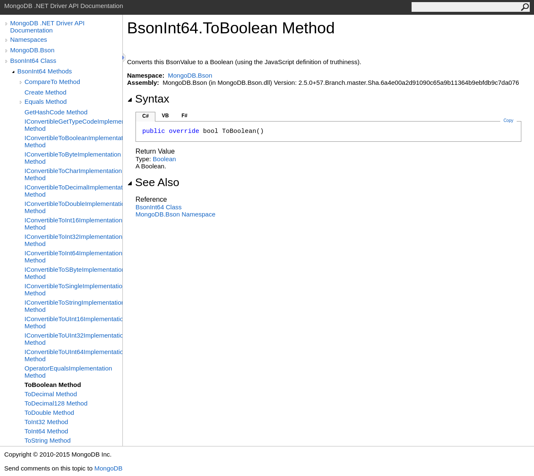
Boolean (164, 158)
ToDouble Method (49, 412)
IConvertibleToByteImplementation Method (72, 158)
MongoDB (108, 468)
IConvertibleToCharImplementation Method (73, 174)
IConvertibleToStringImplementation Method (73, 306)
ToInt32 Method (46, 421)
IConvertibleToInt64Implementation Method (73, 256)
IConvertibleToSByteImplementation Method (73, 273)
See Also (153, 182)
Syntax (148, 98)
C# (145, 116)
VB (165, 116)
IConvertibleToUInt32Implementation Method (73, 339)
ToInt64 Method (46, 431)
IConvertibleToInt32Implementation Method (73, 240)
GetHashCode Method (55, 112)
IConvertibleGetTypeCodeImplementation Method (73, 125)
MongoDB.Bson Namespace (175, 214)
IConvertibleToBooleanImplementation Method (73, 141)
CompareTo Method (52, 81)
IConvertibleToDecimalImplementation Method (73, 191)
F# (184, 116)
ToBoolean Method (52, 384)
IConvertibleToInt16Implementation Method (73, 223)
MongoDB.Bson (32, 50)
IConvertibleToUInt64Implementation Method (73, 355)
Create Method (45, 92)
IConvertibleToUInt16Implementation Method (73, 322)
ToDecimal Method (50, 394)
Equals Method (45, 101)
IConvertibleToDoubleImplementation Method (73, 207)
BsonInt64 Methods (44, 71)
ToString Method (47, 440)
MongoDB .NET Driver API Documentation (47, 26)
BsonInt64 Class (33, 60)
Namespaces (28, 39)
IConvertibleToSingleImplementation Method (73, 289)
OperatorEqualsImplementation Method (68, 372)
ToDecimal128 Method (55, 403)
